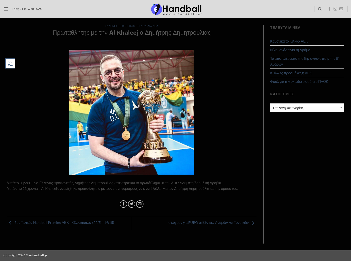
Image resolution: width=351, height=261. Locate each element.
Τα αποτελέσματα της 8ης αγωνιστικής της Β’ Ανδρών (304, 61)
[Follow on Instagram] (335, 9)
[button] (6, 8)
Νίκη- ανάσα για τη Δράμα (290, 50)
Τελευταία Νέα (147, 26)
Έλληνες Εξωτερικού (120, 26)
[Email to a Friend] (139, 204)
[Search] (319, 9)
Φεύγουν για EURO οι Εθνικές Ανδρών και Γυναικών (212, 222)
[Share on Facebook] (123, 204)
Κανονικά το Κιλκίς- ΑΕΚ (289, 41)
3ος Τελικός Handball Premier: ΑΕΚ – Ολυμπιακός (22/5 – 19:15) (60, 222)
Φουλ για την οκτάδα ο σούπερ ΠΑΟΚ (299, 81)
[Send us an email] (341, 9)
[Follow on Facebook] (329, 9)
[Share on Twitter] (131, 204)
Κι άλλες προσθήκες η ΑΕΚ (291, 73)
